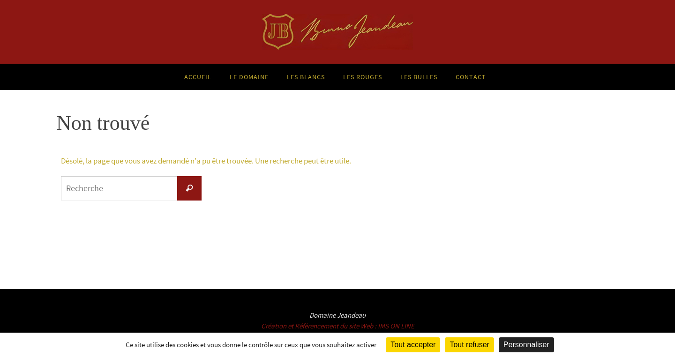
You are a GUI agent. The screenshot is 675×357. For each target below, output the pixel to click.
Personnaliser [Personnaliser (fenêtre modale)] (526, 345)
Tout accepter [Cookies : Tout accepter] (412, 345)
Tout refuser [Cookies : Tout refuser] (469, 345)
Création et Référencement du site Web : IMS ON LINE (337, 325)
